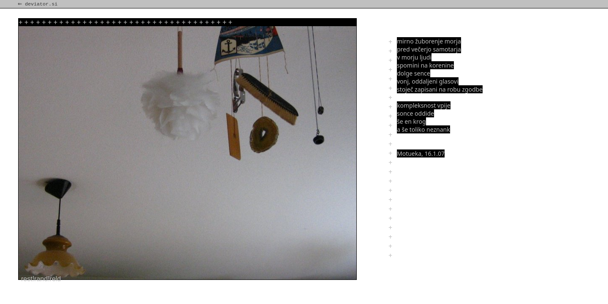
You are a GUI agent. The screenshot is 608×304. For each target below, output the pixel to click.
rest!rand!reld (41, 278)
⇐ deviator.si (38, 4)
